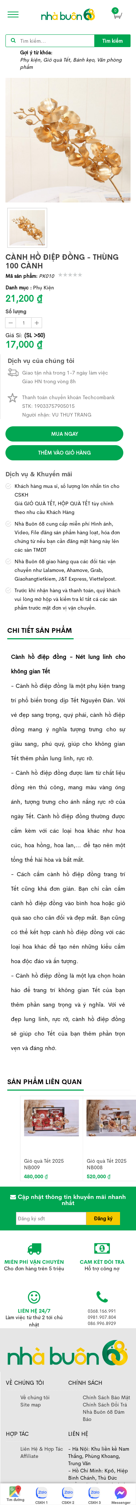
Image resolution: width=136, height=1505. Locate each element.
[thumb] (27, 228)
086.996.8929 (102, 1323)
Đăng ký (103, 1218)
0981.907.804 (102, 1317)
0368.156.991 (102, 1311)
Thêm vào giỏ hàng (64, 453)
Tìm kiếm (112, 41)
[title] (112, 40)
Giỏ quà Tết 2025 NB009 (44, 1164)
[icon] (10, 14)
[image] (68, 14)
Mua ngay (64, 434)
